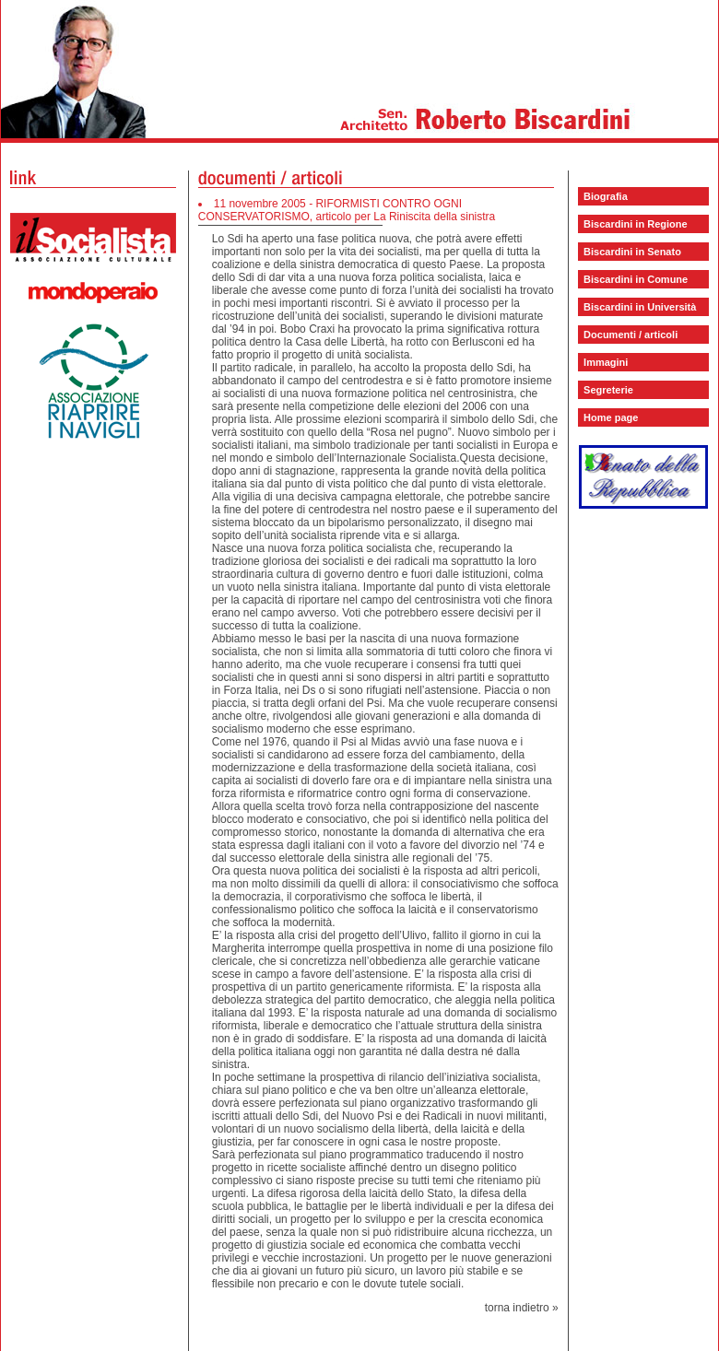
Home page (610, 417)
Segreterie (608, 389)
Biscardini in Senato (632, 251)
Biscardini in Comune (635, 279)
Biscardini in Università (639, 306)
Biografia (605, 196)
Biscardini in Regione (635, 223)
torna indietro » (522, 1307)
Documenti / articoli (630, 334)
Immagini (605, 362)
